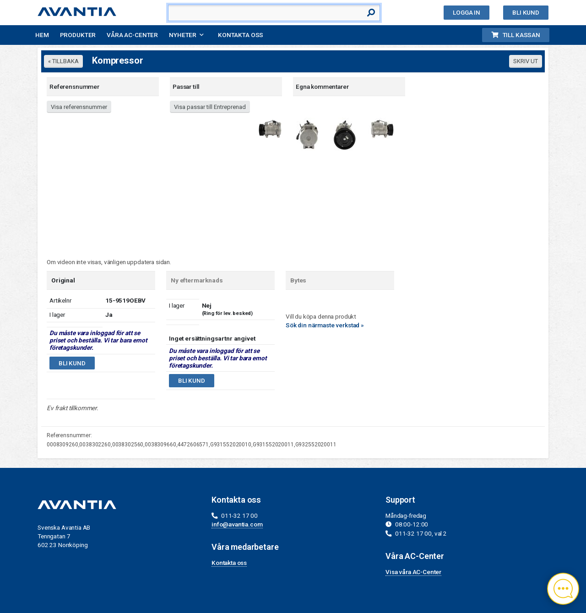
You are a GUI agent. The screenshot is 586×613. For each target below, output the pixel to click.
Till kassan (515, 34)
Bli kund (525, 12)
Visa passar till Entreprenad (210, 106)
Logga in (466, 12)
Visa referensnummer (79, 106)
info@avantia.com (237, 524)
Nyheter (182, 34)
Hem (42, 34)
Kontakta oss (240, 34)
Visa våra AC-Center (413, 571)
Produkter (78, 34)
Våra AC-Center (132, 34)
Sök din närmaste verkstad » (325, 325)
